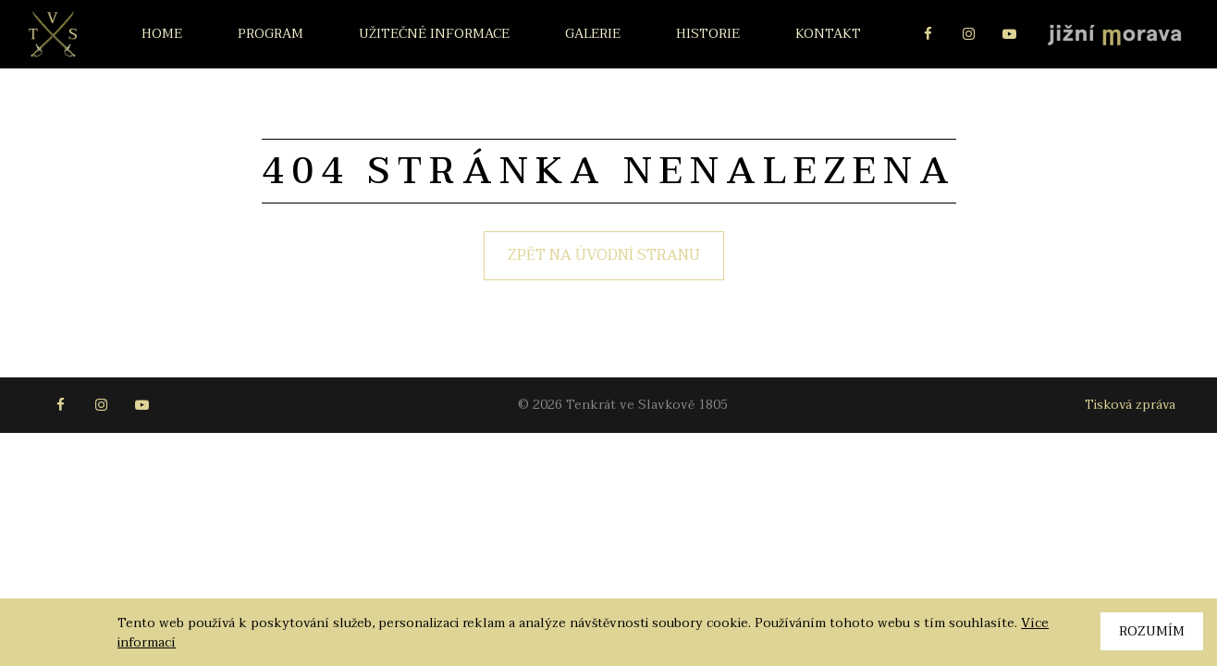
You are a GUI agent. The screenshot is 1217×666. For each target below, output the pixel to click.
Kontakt (828, 33)
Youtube (1009, 34)
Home (161, 33)
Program (270, 33)
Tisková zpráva (1130, 404)
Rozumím (1152, 631)
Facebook (927, 34)
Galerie (593, 33)
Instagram (968, 34)
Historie (708, 33)
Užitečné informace (434, 33)
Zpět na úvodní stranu (604, 255)
